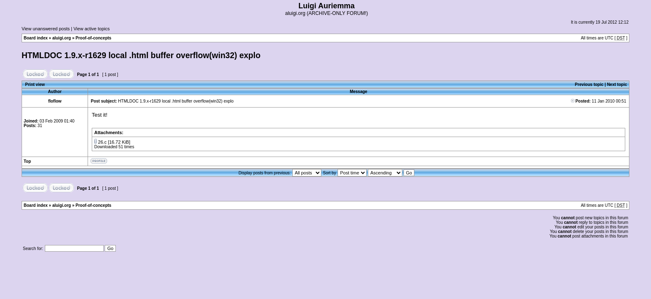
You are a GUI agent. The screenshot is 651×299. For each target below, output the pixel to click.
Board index (36, 38)
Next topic (617, 84)
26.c (102, 142)
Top (27, 161)
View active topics (91, 28)
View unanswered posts (46, 28)
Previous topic (589, 84)
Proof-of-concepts (93, 38)
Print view (35, 84)
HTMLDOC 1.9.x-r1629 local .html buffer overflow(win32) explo (141, 55)
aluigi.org (61, 38)
